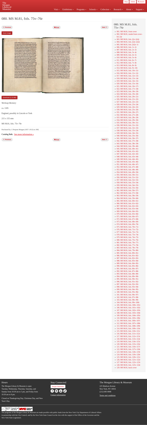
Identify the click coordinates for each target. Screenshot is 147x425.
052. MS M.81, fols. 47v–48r (127, 167)
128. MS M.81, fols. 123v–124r (128, 365)
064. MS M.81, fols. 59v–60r (127, 198)
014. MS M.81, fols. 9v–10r (127, 68)
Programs (81, 9)
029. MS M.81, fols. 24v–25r (127, 107)
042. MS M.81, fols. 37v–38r (127, 141)
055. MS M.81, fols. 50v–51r (127, 175)
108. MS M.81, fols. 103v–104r (128, 313)
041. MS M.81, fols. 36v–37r (127, 138)
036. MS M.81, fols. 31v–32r (127, 125)
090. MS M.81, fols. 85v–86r (127, 266)
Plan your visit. (49, 14)
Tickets (133, 2)
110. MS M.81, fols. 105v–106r (128, 318)
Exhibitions (68, 9)
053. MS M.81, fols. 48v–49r (127, 170)
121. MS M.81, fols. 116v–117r (128, 347)
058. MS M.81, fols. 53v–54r (127, 183)
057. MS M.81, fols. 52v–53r (127, 180)
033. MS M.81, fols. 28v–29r (127, 117)
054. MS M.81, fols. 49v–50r (127, 172)
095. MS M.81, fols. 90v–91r (127, 279)
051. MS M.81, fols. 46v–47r (127, 164)
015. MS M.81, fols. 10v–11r (127, 71)
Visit (56, 9)
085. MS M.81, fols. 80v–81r (127, 253)
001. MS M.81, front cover (127, 32)
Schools (93, 9)
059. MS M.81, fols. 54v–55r (127, 185)
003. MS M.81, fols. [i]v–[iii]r (128, 39)
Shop (126, 2)
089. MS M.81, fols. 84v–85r (127, 263)
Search (141, 2)
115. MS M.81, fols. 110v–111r (128, 331)
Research (118, 9)
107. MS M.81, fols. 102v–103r (128, 310)
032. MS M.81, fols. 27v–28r (127, 115)
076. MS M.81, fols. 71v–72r (127, 229)
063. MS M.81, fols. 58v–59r (127, 196)
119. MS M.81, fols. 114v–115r (128, 341)
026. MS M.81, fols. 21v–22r (127, 99)
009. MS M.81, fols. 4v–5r (127, 55)
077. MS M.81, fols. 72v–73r (127, 232)
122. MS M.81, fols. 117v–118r (128, 349)
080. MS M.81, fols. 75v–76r (127, 240)
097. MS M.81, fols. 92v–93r (127, 284)
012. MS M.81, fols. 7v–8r (127, 63)
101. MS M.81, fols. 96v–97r (127, 295)
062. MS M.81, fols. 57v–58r (127, 193)
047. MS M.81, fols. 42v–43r (127, 154)
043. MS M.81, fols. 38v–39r (127, 144)
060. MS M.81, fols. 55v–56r (127, 188)
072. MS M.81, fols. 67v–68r (127, 219)
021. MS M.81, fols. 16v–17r (127, 86)
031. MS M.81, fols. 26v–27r (127, 112)
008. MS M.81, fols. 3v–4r (127, 52)
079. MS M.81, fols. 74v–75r (127, 237)
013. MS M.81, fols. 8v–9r (127, 65)
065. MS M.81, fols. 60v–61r (127, 201)
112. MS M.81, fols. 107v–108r (128, 323)
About (129, 9)
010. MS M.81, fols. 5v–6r (127, 57)
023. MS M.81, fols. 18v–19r (127, 91)
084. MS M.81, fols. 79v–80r (127, 250)
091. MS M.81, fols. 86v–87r (127, 269)
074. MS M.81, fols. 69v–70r (127, 224)
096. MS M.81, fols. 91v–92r (127, 282)
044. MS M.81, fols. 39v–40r (127, 146)
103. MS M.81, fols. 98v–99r (127, 300)
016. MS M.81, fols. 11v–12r (127, 73)
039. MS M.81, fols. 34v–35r (127, 133)
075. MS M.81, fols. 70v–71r (127, 227)
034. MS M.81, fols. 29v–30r (127, 120)
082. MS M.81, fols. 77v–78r (127, 245)
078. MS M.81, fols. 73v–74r (127, 235)
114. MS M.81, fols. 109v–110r (128, 328)
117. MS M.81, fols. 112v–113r (128, 336)
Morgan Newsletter (58, 386)
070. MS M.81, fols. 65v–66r (127, 214)
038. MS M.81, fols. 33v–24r (127, 130)
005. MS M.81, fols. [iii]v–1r (127, 45)
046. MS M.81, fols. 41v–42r (127, 151)
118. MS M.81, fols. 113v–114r (128, 339)
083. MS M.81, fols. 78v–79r (127, 248)
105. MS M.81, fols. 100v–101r (128, 305)
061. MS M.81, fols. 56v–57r (127, 190)
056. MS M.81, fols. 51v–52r (127, 177)
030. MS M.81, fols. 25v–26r (127, 110)
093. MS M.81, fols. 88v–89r (127, 274)
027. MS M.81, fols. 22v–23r (127, 102)
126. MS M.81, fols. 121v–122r (128, 360)
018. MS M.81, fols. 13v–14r (127, 78)
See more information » (24, 134)
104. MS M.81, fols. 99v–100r (128, 302)
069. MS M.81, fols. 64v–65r (127, 211)
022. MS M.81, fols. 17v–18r (127, 89)
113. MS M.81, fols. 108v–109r (128, 326)
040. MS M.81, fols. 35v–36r (127, 136)
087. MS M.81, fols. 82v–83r (127, 258)
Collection (105, 9)
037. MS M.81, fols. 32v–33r (127, 128)
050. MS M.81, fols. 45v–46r (127, 162)
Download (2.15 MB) (9, 97)
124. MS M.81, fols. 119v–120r (128, 355)
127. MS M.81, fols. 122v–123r (128, 362)
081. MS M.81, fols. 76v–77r (127, 243)
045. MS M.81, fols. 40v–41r (127, 149)
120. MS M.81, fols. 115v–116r (128, 344)
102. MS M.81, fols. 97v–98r (127, 297)
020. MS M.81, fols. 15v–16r (127, 84)
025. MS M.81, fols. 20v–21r (127, 97)
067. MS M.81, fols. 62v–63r (127, 206)
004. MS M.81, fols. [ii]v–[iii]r (128, 42)
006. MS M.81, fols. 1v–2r (127, 47)
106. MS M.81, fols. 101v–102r (128, 308)
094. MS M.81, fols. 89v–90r (127, 276)
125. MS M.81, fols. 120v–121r (128, 357)
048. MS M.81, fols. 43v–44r (127, 157)
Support (140, 9)
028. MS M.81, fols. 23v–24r (127, 104)
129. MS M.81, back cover (127, 368)
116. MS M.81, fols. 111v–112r (128, 334)
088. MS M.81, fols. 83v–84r (127, 261)
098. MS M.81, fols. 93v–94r (127, 287)
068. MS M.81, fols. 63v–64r (127, 209)
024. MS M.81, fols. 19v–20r (127, 94)
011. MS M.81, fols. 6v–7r (126, 60)
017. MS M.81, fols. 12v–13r (127, 76)
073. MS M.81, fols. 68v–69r (127, 222)
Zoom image (7, 33)
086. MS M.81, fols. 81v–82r (127, 256)
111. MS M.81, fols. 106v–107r (128, 321)
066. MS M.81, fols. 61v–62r (127, 203)
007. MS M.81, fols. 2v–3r (127, 50)
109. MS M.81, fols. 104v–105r (128, 315)
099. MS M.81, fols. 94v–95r (127, 289)
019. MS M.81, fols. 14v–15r (127, 81)
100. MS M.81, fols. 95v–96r (127, 292)
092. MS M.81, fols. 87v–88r (127, 271)
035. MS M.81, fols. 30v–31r (127, 123)
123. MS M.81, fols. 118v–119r (128, 352)
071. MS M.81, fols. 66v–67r (127, 216)
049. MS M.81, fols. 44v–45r (127, 159)
